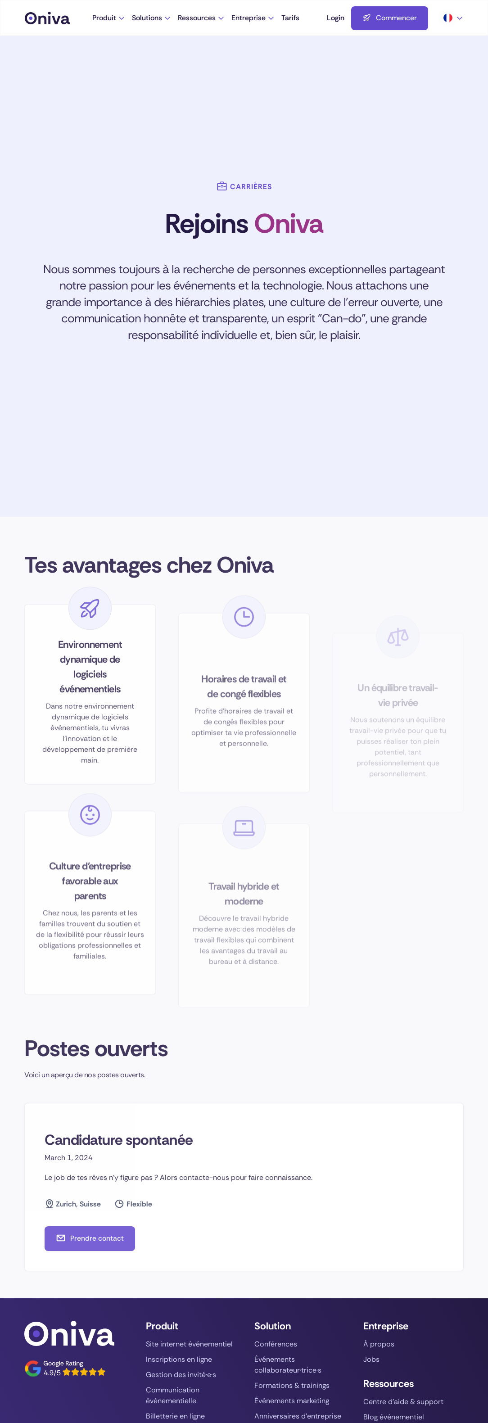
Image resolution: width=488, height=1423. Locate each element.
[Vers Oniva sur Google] (64, 1369)
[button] (108, 18)
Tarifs (290, 18)
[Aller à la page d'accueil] (58, 18)
